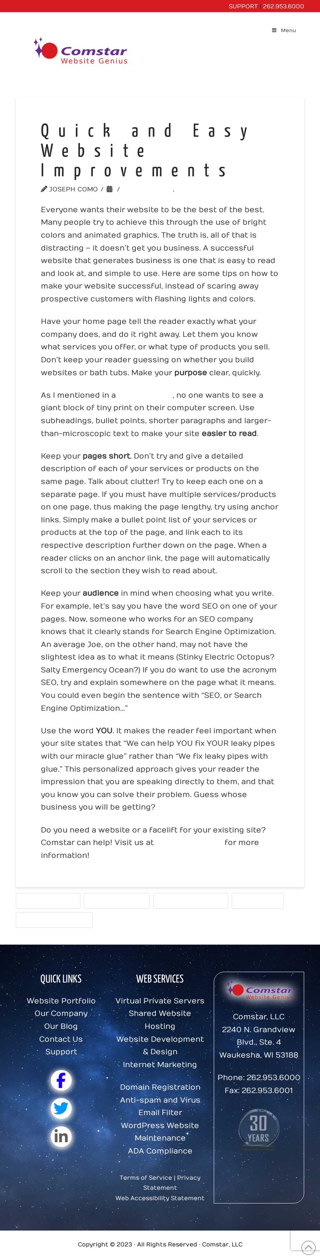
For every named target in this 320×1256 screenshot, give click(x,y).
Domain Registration (160, 1087)
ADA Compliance (160, 1151)
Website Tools (205, 189)
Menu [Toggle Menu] (283, 30)
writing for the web (54, 919)
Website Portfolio (61, 1001)
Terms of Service (146, 1177)
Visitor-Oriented (116, 900)
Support (61, 1052)
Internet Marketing (160, 1064)
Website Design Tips (191, 900)
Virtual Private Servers (160, 1001)
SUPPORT (243, 6)
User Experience (48, 900)
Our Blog (61, 1026)
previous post (145, 395)
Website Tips (148, 189)
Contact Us (61, 1039)
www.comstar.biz (189, 842)
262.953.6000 (283, 6)
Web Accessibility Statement (160, 1198)
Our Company (61, 1013)
